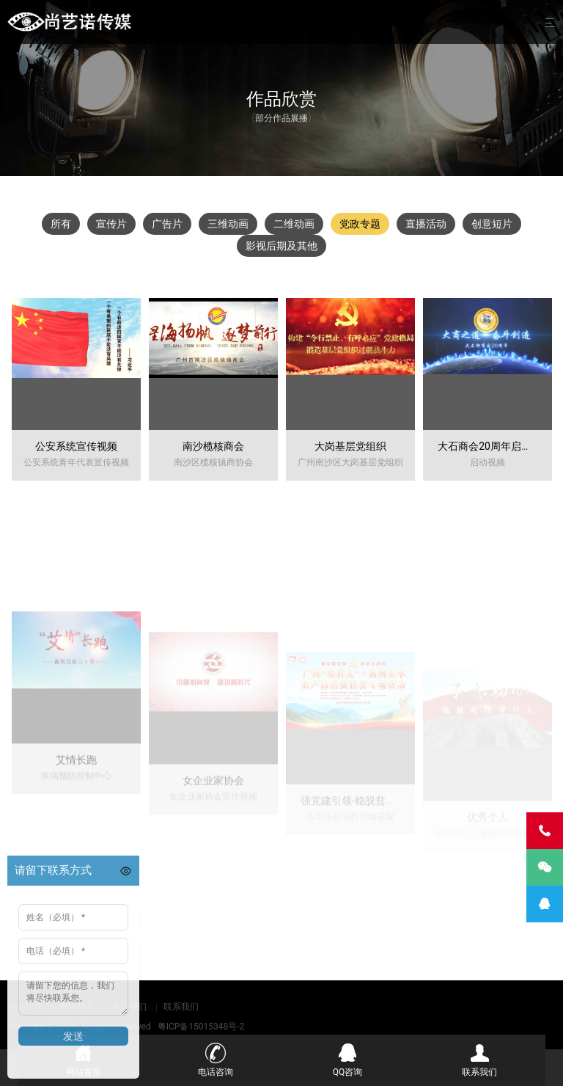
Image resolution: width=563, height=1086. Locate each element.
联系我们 (181, 1007)
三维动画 (228, 224)
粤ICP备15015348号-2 (201, 1026)
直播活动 (425, 224)
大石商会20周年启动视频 (495, 446)
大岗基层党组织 (350, 446)
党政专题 (359, 224)
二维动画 (293, 224)
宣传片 (111, 224)
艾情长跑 (76, 831)
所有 (61, 224)
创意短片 (491, 224)
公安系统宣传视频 (76, 446)
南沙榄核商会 (213, 446)
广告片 (167, 224)
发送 (73, 1036)
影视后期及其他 (281, 246)
